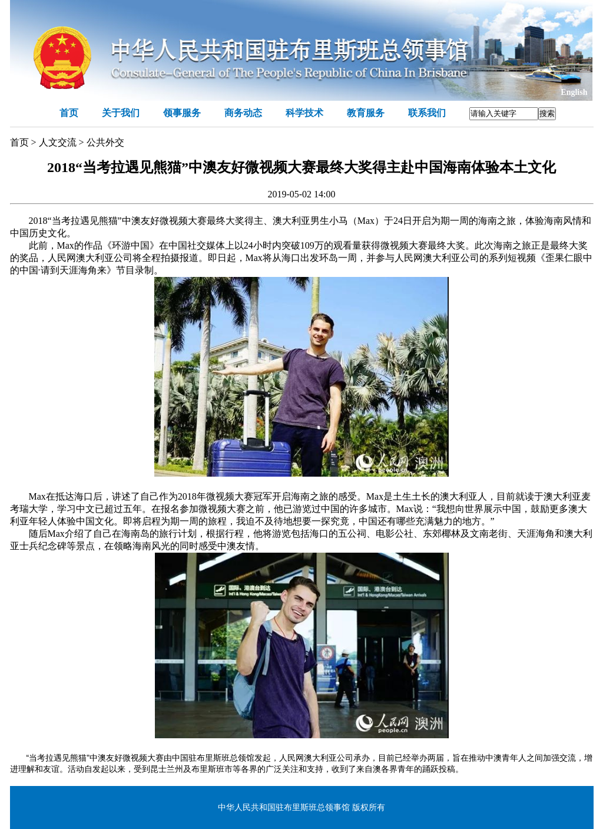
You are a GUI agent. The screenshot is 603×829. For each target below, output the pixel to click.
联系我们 (427, 113)
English (574, 92)
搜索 (547, 113)
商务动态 (243, 113)
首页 (68, 113)
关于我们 (121, 113)
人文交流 (58, 142)
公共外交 (105, 142)
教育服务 (366, 113)
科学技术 (304, 113)
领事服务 (182, 113)
